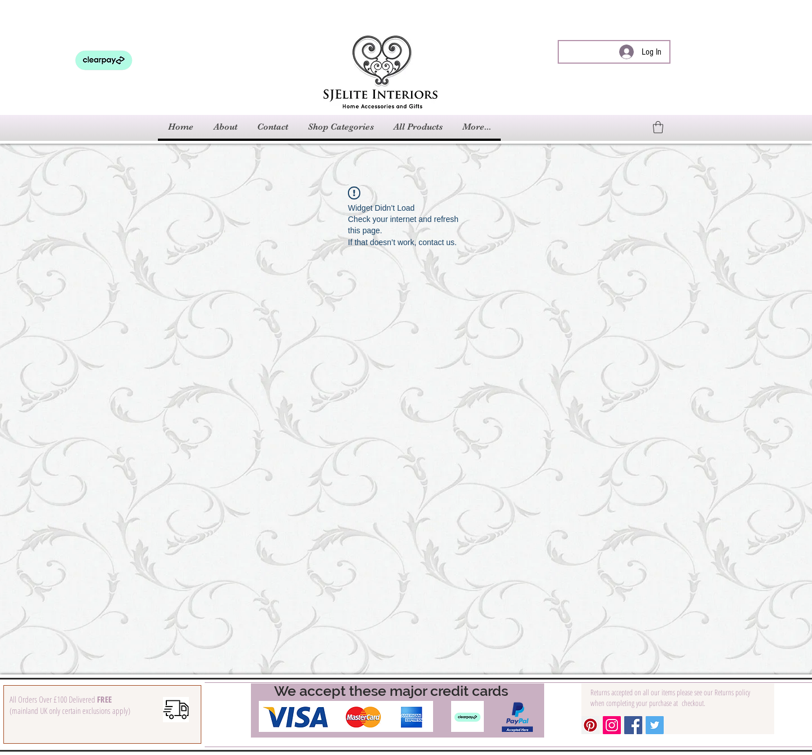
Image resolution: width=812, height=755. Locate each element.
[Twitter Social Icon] (655, 725)
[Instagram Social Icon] (612, 725)
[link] (658, 127)
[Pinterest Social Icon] (590, 725)
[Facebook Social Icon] (633, 725)
